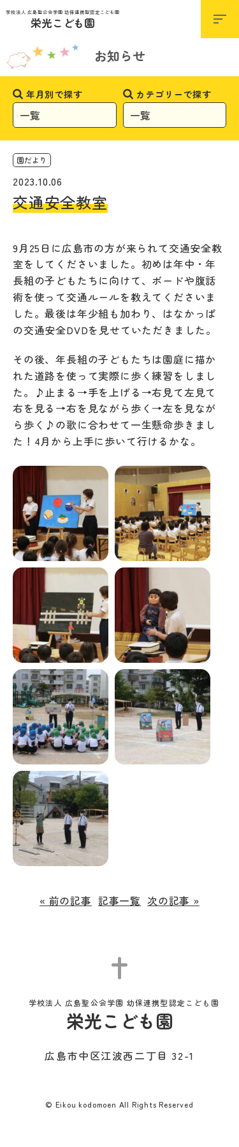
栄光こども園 (63, 20)
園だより (32, 159)
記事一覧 (119, 900)
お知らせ (119, 55)
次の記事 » (173, 900)
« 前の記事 (66, 900)
